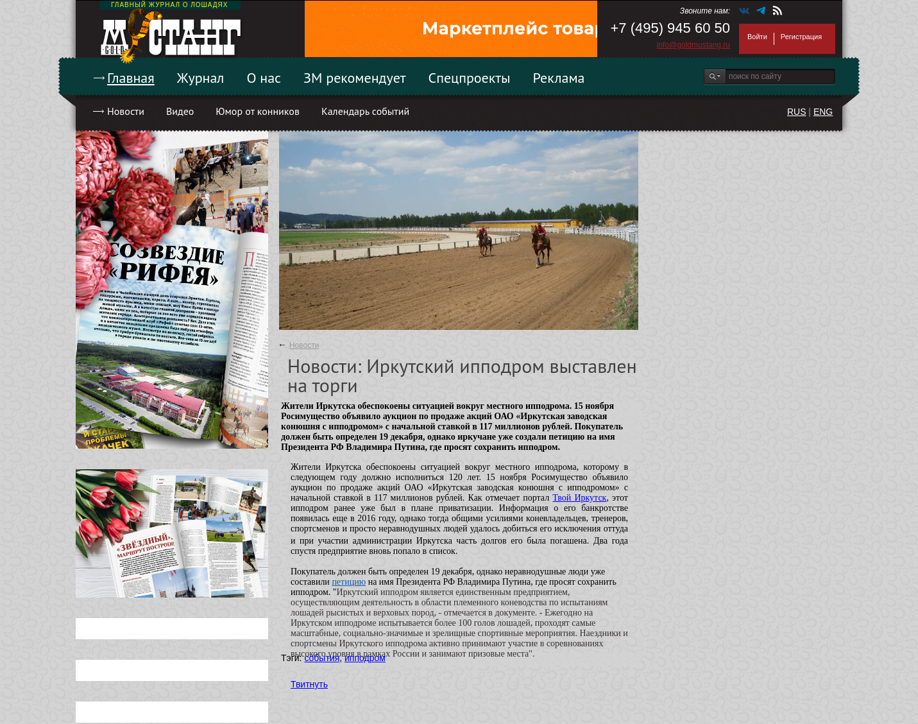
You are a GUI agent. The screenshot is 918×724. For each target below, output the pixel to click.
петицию (349, 582)
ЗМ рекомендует (354, 78)
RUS (796, 112)
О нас (263, 78)
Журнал (201, 78)
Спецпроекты (470, 78)
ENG (823, 112)
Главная (131, 78)
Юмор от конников (258, 111)
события (321, 658)
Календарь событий (365, 111)
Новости (125, 111)
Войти (757, 36)
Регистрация (801, 36)
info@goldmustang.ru (693, 44)
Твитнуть (309, 684)
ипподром (365, 658)
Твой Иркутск (579, 498)
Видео (180, 111)
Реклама (559, 78)
